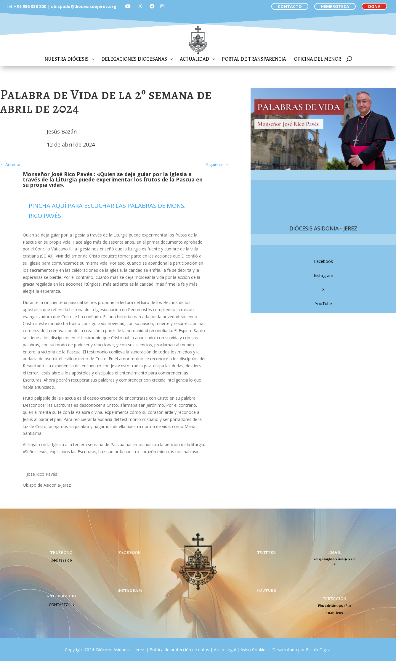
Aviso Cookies (253, 649)
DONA (374, 6)
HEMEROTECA (335, 6)
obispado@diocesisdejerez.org (83, 6)
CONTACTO (290, 6)
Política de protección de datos (179, 649)
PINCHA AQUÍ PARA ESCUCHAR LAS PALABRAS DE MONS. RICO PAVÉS (107, 211)
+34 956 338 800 (30, 6)
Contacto (59, 604)
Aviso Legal (224, 649)
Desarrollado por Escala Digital (301, 649)
